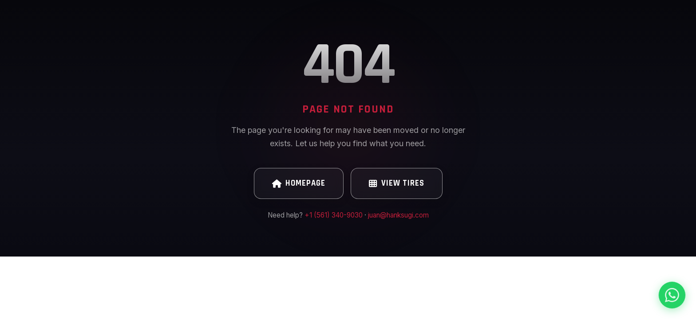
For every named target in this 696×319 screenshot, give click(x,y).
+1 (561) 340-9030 (333, 215)
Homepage (298, 183)
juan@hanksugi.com (398, 215)
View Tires (396, 183)
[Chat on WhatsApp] (672, 295)
